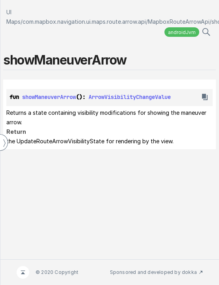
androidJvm (182, 32)
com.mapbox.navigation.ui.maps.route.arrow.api (84, 21)
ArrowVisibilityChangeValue (130, 97)
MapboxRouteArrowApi (179, 21)
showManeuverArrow (49, 97)
